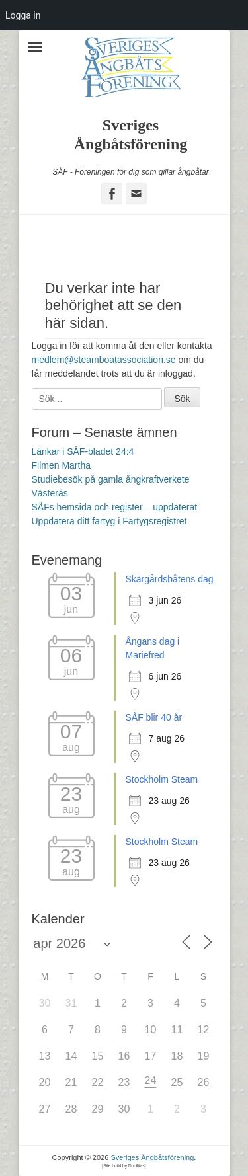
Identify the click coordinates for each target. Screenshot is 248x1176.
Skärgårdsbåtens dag (170, 579)
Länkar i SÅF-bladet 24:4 (83, 451)
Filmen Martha (61, 465)
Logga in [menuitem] (22, 15)
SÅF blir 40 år (154, 717)
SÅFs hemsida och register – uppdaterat (115, 507)
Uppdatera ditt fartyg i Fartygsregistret (109, 521)
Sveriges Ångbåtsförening (152, 1157)
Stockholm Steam (162, 779)
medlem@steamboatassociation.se (104, 359)
